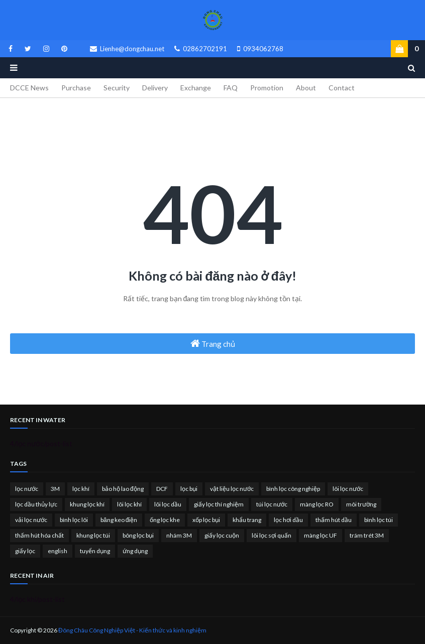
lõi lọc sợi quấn (271, 535)
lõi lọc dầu (167, 504)
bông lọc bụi (138, 535)
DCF (162, 488)
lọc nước (26, 488)
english (57, 551)
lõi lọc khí (129, 504)
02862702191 (200, 49)
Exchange (195, 87)
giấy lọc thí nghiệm (219, 504)
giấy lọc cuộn (221, 535)
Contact (342, 87)
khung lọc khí (87, 504)
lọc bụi (188, 488)
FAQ (231, 87)
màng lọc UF (320, 535)
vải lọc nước (31, 520)
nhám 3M (179, 535)
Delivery (155, 87)
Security (116, 87)
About (306, 87)
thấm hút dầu (333, 520)
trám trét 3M (367, 535)
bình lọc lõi (74, 520)
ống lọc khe (165, 520)
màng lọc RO (317, 504)
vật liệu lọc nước (232, 488)
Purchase (76, 87)
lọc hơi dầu (288, 520)
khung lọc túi (93, 535)
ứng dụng (135, 551)
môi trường (361, 504)
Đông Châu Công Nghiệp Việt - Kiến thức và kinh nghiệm (132, 630)
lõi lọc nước (348, 488)
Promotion (266, 87)
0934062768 (260, 49)
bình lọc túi (378, 520)
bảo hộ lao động (123, 488)
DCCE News (29, 87)
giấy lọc (25, 551)
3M (55, 488)
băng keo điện (118, 520)
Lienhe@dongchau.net (127, 49)
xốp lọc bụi (206, 520)
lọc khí (80, 488)
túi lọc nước (271, 504)
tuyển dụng (95, 551)
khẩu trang (247, 520)
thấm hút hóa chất (39, 535)
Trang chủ (212, 343)
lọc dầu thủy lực (36, 504)
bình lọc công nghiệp (293, 488)
